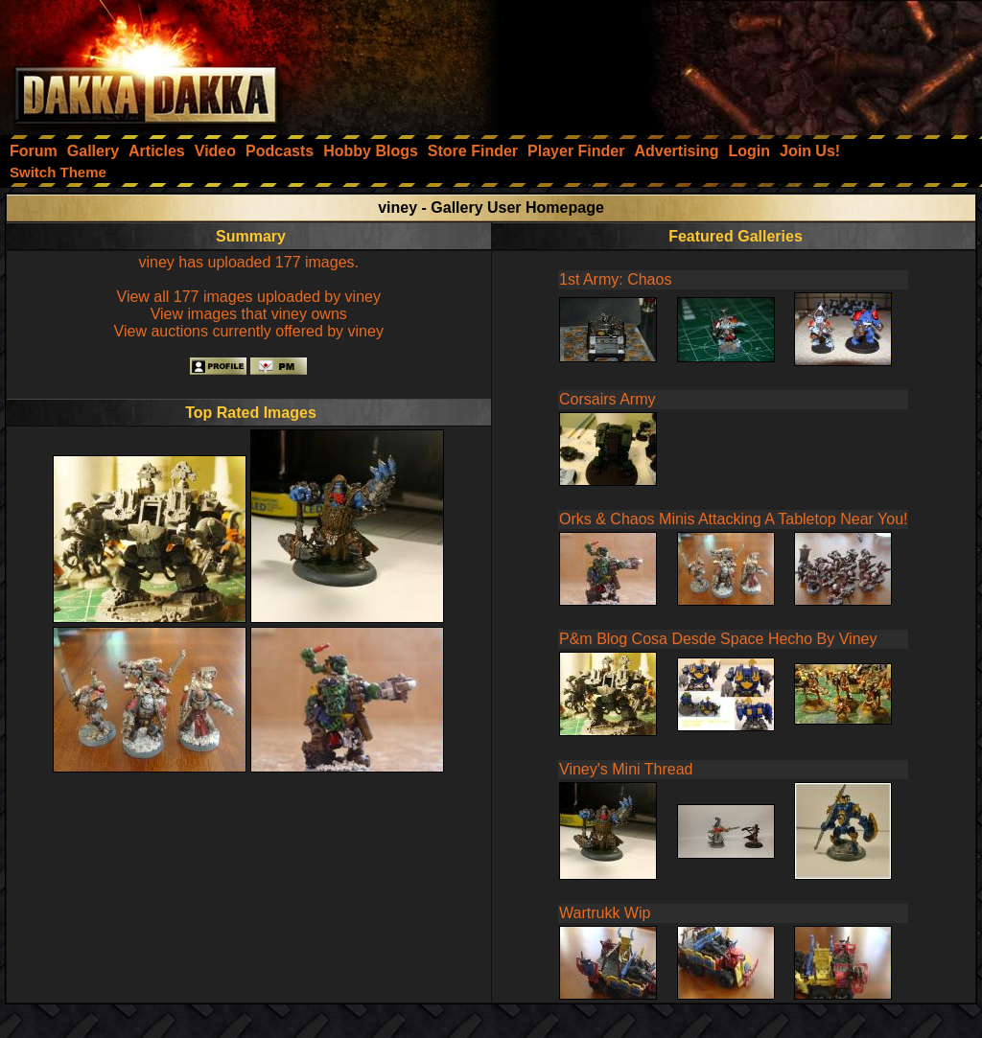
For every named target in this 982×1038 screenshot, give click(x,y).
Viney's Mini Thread (625, 769)
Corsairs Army (607, 399)
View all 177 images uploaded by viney (249, 296)
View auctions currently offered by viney (249, 331)
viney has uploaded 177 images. (249, 262)
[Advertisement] (724, 62)
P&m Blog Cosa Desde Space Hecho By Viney (718, 639)
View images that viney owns (249, 314)
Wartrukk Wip (604, 913)
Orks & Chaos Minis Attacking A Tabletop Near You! (733, 519)
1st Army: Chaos (615, 279)
